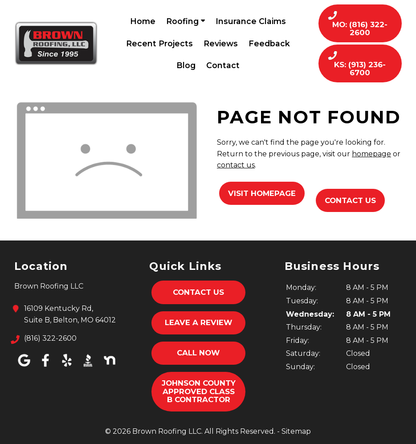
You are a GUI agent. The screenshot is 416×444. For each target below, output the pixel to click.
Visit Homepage (262, 193)
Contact (223, 65)
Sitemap (296, 431)
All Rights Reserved (239, 431)
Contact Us (350, 200)
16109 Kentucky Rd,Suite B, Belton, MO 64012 (70, 313)
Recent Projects (159, 43)
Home (142, 21)
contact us (236, 165)
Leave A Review (198, 322)
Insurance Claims (251, 21)
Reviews (221, 43)
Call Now (198, 352)
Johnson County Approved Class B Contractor (199, 391)
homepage (371, 154)
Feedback (269, 43)
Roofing (185, 21)
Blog (186, 65)
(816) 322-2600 (50, 338)
